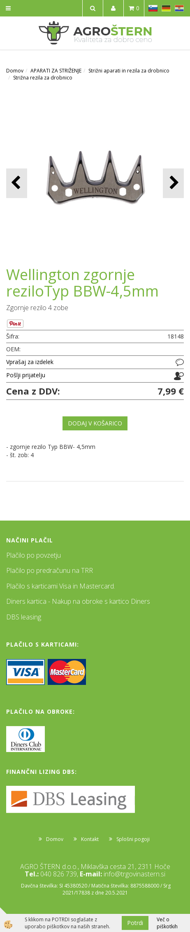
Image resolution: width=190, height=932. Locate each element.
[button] (173, 183)
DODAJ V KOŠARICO (95, 423)
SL (153, 8)
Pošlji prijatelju (25, 375)
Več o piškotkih (167, 923)
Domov (14, 70)
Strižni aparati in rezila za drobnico (128, 70)
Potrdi (135, 923)
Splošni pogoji (133, 839)
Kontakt (90, 839)
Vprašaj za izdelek (29, 362)
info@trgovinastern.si (134, 873)
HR (179, 8)
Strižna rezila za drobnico (42, 77)
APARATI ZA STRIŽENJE (55, 70)
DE (166, 8)
